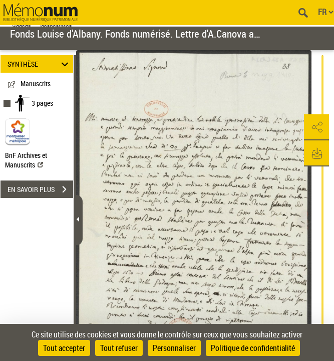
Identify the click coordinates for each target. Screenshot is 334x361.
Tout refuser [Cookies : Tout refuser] (119, 347)
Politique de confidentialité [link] (253, 347)
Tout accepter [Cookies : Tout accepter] (64, 347)
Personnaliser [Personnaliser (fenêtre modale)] (174, 347)
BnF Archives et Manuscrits (26, 159)
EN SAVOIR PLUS (40, 190)
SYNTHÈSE (39, 64)
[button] (316, 127)
